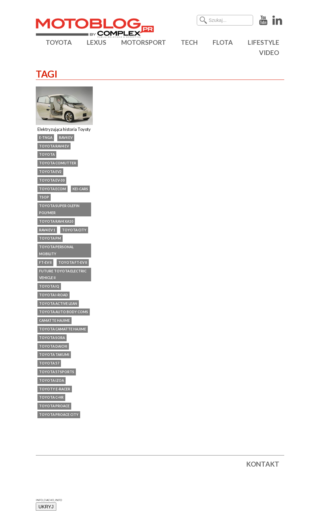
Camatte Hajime (54, 320)
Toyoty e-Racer (54, 389)
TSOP (44, 197)
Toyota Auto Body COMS (63, 312)
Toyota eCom (52, 189)
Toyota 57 (49, 363)
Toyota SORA (52, 338)
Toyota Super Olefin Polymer (59, 209)
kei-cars (80, 189)
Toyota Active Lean (58, 304)
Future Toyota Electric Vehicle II (62, 274)
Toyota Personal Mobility (56, 250)
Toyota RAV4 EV (54, 146)
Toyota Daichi (53, 346)
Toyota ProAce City (59, 415)
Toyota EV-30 (52, 180)
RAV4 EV (66, 138)
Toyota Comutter (57, 163)
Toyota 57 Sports (56, 372)
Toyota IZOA (51, 380)
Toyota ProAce (54, 406)
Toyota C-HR (51, 397)
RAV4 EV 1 (47, 230)
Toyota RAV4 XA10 (56, 221)
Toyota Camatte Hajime (62, 329)
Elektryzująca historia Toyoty (64, 129)
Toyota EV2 (50, 172)
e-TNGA (45, 138)
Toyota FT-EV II (72, 262)
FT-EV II (45, 262)
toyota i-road (53, 295)
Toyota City (74, 230)
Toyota (47, 154)
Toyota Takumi (54, 355)
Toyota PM (50, 238)
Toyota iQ (49, 286)
